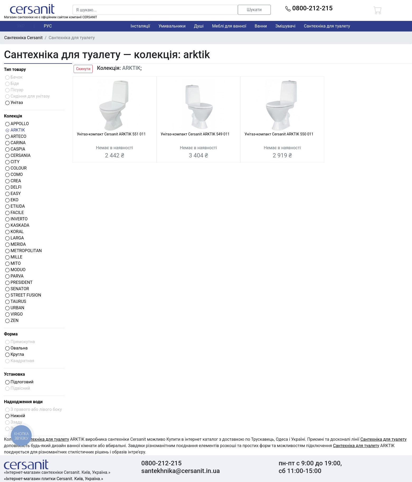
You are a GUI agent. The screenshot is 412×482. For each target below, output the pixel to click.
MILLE (13, 257)
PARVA (14, 276)
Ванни (261, 26)
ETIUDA (15, 206)
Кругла (14, 354)
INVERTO (16, 218)
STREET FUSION (23, 295)
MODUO (15, 269)
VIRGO (14, 314)
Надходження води (23, 401)
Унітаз (14, 102)
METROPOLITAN (23, 250)
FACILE (14, 212)
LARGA (14, 237)
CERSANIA (18, 155)
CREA (13, 180)
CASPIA (15, 149)
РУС (48, 26)
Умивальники (172, 26)
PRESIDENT (18, 282)
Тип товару (15, 69)
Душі (198, 26)
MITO (13, 263)
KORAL (14, 231)
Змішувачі (285, 26)
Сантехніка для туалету (327, 26)
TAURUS (15, 301)
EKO (11, 199)
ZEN (11, 320)
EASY (13, 193)
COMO (14, 174)
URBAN (14, 307)
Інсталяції (140, 26)
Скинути (83, 69)
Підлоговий (19, 381)
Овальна (16, 348)
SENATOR (17, 288)
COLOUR (16, 168)
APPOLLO (17, 123)
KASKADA (17, 225)
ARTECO (15, 136)
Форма (11, 334)
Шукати (254, 9)
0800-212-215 (309, 8)
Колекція (13, 116)
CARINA (15, 142)
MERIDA (15, 244)
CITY (12, 161)
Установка (14, 374)
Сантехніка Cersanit (23, 37)
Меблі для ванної (229, 26)
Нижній (15, 415)
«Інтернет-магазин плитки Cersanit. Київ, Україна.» (53, 478)
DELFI (13, 187)
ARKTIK (15, 130)
